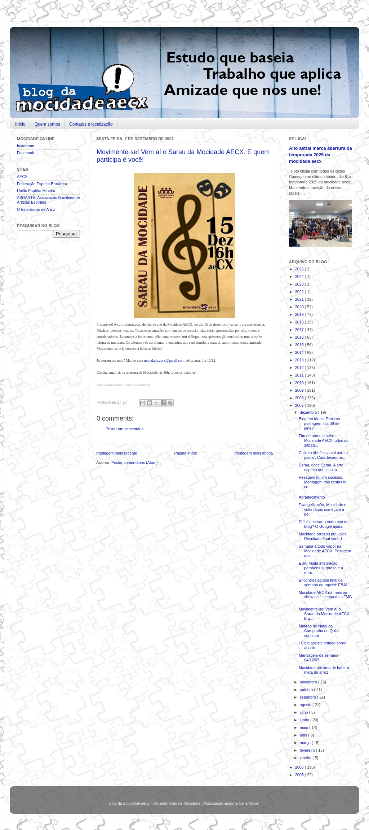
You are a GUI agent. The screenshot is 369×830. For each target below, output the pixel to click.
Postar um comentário (125, 429)
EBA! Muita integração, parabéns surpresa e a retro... (321, 568)
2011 (300, 375)
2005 (300, 775)
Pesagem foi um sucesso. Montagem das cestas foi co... (323, 482)
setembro (308, 697)
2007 (300, 405)
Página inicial (185, 453)
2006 (300, 767)
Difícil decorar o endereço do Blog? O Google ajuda (323, 524)
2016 (300, 337)
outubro (307, 689)
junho (305, 720)
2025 (300, 269)
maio (304, 727)
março (306, 742)
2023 (300, 284)
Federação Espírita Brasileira (42, 184)
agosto (306, 705)
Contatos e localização (91, 124)
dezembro (309, 412)
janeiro (306, 758)
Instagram (25, 146)
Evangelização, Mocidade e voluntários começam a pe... (322, 509)
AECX (22, 176)
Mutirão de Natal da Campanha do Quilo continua (319, 631)
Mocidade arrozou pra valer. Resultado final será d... (323, 536)
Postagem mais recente (116, 453)
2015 (300, 345)
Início (20, 124)
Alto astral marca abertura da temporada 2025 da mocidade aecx (320, 155)
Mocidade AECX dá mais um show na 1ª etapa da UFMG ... (325, 597)
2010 (300, 383)
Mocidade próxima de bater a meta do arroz (324, 669)
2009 (300, 390)
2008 (300, 398)
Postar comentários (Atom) (134, 462)
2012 (300, 367)
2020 (300, 307)
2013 (300, 360)
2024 (300, 276)
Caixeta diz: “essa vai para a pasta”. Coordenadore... (323, 455)
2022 (300, 292)
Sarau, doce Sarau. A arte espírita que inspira (321, 467)
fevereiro (308, 750)
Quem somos (47, 124)
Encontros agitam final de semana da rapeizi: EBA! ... (325, 582)
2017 (300, 329)
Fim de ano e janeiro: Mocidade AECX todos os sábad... (323, 440)
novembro (309, 682)
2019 (300, 314)
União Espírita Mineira (36, 190)
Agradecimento (312, 497)
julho (304, 712)
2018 (300, 322)
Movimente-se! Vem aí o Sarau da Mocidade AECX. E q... (324, 614)
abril (304, 735)
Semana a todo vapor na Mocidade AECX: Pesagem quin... (325, 551)
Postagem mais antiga (253, 453)
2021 (300, 299)
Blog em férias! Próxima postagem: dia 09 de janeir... (319, 423)
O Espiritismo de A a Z (36, 209)
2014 (300, 352)
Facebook (25, 153)
